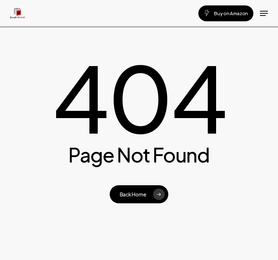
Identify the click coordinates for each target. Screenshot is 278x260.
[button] (264, 13)
